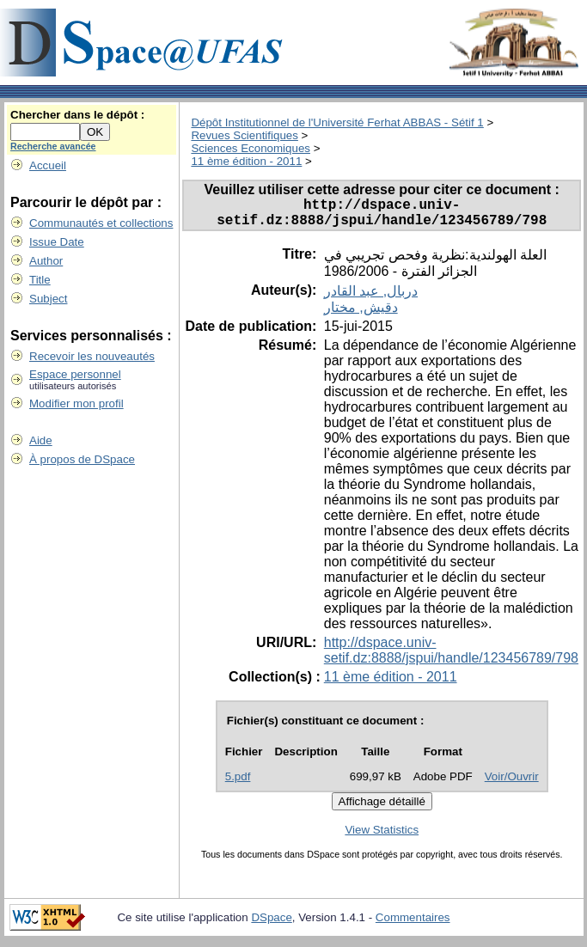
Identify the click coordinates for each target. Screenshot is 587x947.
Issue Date (56, 241)
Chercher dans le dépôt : (77, 114)
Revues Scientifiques (244, 135)
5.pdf (238, 783)
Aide (40, 440)
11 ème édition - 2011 (246, 161)
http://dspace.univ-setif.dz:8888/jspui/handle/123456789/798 (451, 657)
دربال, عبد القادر (371, 297)
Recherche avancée (53, 146)
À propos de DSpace (82, 459)
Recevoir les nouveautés (92, 356)
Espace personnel (75, 374)
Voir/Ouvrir (512, 783)
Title (40, 279)
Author (46, 260)
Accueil (47, 165)
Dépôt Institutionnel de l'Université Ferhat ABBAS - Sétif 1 (337, 122)
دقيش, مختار (361, 314)
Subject (48, 298)
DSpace (271, 924)
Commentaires (413, 924)
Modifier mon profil (76, 403)
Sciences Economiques (250, 148)
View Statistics (382, 836)
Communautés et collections (101, 223)
